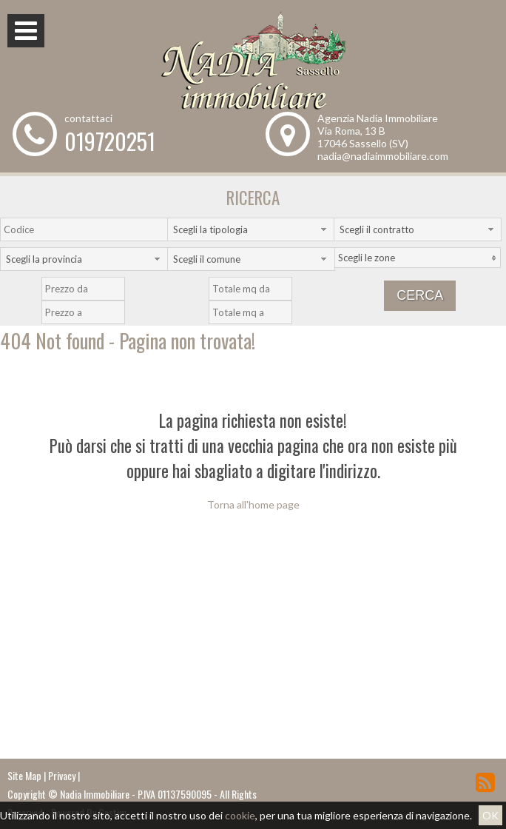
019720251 (109, 141)
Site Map (24, 775)
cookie (240, 815)
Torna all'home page (253, 504)
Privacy (61, 775)
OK (490, 815)
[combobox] (251, 229)
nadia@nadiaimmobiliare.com (382, 156)
